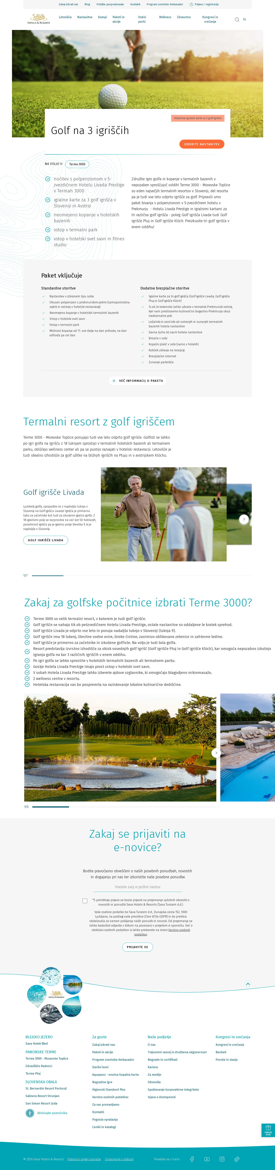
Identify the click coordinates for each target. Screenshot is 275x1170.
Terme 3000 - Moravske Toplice (46, 1058)
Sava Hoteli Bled (36, 1043)
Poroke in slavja (227, 1059)
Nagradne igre (102, 1082)
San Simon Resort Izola (41, 1103)
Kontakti (135, 4)
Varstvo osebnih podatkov (110, 1097)
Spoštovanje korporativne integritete (173, 1089)
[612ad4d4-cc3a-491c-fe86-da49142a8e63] (138, 888)
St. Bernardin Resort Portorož (46, 1088)
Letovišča (65, 17)
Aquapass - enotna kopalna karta (115, 1074)
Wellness (165, 17)
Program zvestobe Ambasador (165, 4)
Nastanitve (84, 17)
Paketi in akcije (118, 19)
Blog (87, 4)
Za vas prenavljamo (105, 1104)
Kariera (153, 1067)
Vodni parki (142, 19)
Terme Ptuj (32, 1073)
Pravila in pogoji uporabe (84, 1159)
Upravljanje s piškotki (119, 1159)
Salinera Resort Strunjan (42, 1096)
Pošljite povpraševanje (110, 4)
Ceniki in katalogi (104, 1127)
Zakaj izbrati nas (68, 4)
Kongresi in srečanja (210, 19)
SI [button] (244, 19)
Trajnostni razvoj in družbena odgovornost (177, 1052)
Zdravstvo (184, 17)
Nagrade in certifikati (162, 1059)
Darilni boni (100, 1067)
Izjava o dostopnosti (162, 1097)
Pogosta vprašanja (105, 1119)
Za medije (154, 1074)
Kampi (102, 17)
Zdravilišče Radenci (38, 1066)
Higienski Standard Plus (108, 1089)
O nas (152, 1044)
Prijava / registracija (204, 4)
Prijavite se (137, 947)
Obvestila (154, 1082)
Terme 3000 (77, 164)
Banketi (221, 1052)
